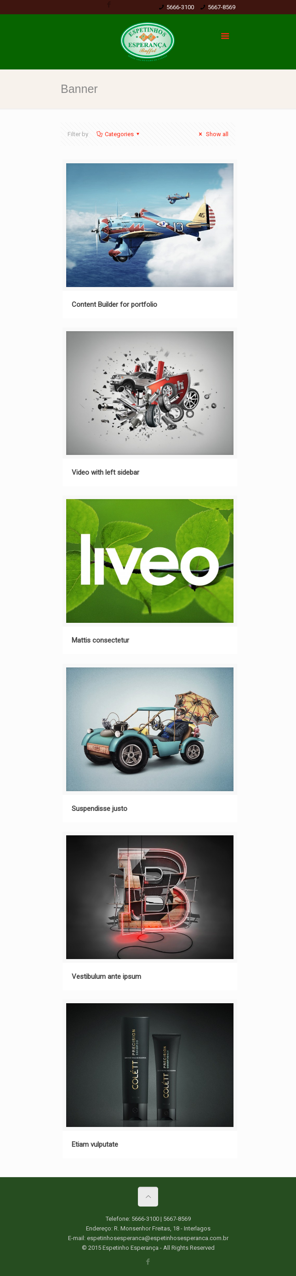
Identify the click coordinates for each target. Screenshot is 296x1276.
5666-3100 (180, 7)
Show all (212, 134)
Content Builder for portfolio (114, 304)
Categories (118, 134)
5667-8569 (221, 7)
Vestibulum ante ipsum (106, 976)
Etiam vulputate (95, 1144)
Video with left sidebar (105, 472)
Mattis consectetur (100, 640)
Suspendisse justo (99, 809)
